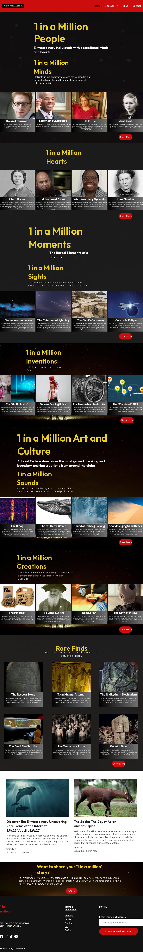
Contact (137, 5)
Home (97, 5)
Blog (125, 5)
